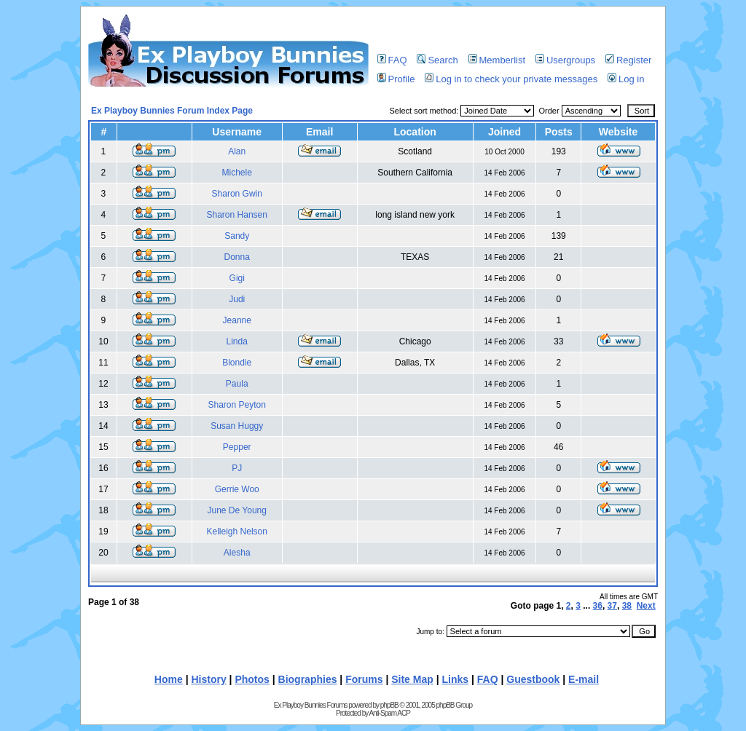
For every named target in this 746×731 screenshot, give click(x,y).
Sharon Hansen (237, 215)
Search (437, 60)
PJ (237, 468)
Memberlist (497, 60)
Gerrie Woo (237, 489)
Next (646, 606)
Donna (237, 257)
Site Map (412, 679)
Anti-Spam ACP (389, 713)
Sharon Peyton (237, 405)
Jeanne (237, 320)
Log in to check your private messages (511, 79)
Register (628, 60)
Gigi (237, 278)
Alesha (237, 553)
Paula (237, 384)
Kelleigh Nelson (237, 531)
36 (597, 606)
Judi (237, 299)
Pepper (237, 447)
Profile (396, 79)
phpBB (389, 705)
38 (627, 606)
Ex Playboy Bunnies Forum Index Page (172, 111)
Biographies (307, 679)
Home (168, 679)
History (208, 679)
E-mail (583, 679)
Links (455, 679)
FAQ (392, 60)
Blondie (236, 362)
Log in (626, 79)
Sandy (236, 236)
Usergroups (565, 60)
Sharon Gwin (237, 194)
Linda (237, 341)
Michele (237, 172)
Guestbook (533, 679)
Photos (252, 679)
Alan (237, 151)
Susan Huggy (237, 426)
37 (612, 606)
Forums (363, 679)
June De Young (237, 510)
